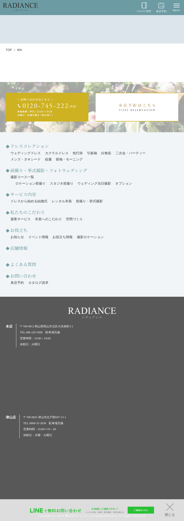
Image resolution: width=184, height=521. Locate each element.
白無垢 (106, 153)
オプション (123, 183)
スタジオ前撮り (61, 183)
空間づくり (74, 219)
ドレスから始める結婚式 (29, 201)
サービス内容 (23, 194)
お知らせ (17, 236)
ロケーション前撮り (30, 183)
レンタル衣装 (62, 201)
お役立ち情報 (62, 236)
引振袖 (92, 153)
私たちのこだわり (28, 211)
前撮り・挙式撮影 (89, 201)
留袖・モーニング (69, 159)
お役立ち (19, 229)
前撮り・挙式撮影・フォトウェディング (49, 170)
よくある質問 (23, 264)
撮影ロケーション (90, 236)
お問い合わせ (23, 275)
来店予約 (161, 7)
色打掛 (78, 153)
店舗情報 (19, 247)
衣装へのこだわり (48, 219)
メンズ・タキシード (26, 159)
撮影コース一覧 (22, 177)
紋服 (48, 159)
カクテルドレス (57, 153)
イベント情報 (38, 236)
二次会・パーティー (130, 153)
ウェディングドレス (26, 153)
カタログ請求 (143, 7)
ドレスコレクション (30, 146)
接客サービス (21, 219)
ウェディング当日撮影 (94, 183)
